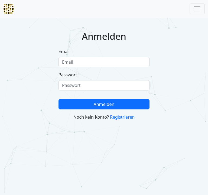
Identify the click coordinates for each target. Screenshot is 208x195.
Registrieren (122, 117)
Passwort (67, 75)
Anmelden (104, 104)
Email (64, 51)
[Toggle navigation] (197, 9)
